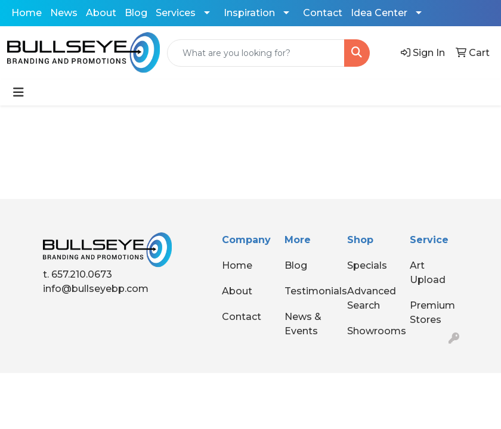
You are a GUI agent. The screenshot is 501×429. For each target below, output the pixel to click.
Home (26, 12)
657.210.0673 (81, 274)
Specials (367, 265)
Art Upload (428, 272)
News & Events (302, 324)
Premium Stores (432, 312)
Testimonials (308, 291)
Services (176, 12)
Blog (136, 12)
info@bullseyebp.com (96, 288)
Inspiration (249, 12)
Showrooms (371, 331)
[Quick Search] (256, 53)
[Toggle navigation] (18, 92)
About (101, 12)
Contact (322, 12)
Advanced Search (371, 298)
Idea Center (379, 12)
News (64, 12)
